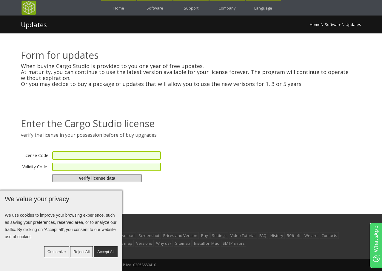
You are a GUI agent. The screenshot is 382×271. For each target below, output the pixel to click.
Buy (204, 235)
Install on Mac (206, 243)
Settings (219, 235)
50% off (294, 235)
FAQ (263, 235)
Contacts (329, 235)
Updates (34, 24)
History (276, 235)
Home (315, 24)
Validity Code (34, 167)
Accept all (105, 252)
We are (311, 235)
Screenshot (148, 235)
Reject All (81, 252)
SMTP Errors (234, 243)
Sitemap (182, 243)
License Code (35, 155)
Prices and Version (180, 235)
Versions (144, 243)
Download (125, 235)
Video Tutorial (242, 235)
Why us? (163, 243)
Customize (56, 252)
